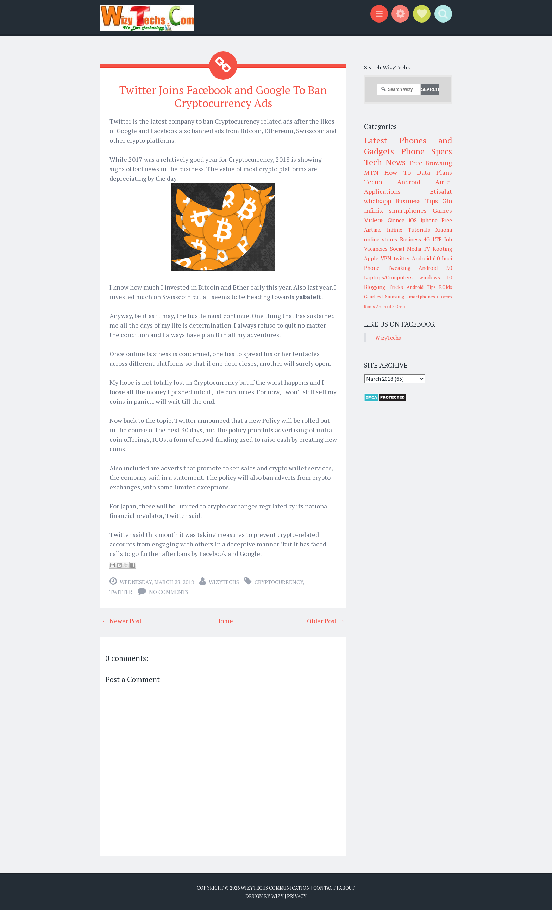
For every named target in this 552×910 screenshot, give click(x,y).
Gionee (396, 220)
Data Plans (434, 172)
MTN (371, 172)
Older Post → (326, 621)
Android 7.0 (435, 267)
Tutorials (419, 229)
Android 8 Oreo (390, 306)
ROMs (445, 287)
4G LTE (432, 239)
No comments (168, 591)
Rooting (442, 248)
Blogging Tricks (383, 286)
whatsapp (377, 201)
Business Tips (416, 201)
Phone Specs (426, 151)
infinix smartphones (395, 210)
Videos (374, 220)
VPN (386, 258)
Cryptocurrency (279, 582)
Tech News (385, 162)
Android (408, 182)
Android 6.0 (426, 258)
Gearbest (373, 296)
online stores (380, 239)
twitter (120, 591)
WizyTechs (224, 582)
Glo (447, 201)
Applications (382, 191)
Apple (371, 258)
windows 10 (435, 277)
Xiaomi (443, 229)
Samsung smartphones (410, 296)
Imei (447, 258)
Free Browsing (430, 163)
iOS (413, 220)
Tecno (373, 182)
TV (427, 248)
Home (224, 621)
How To (397, 172)
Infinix (394, 229)
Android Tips (421, 287)
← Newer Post (122, 621)
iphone (429, 220)
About (347, 888)
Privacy (297, 896)
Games (442, 210)
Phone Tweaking (387, 267)
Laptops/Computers (388, 277)
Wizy (277, 896)
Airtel (443, 182)
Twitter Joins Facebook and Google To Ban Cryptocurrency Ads (223, 96)
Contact (324, 888)
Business (410, 239)
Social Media (405, 248)
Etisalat (441, 191)
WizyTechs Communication (275, 888)
